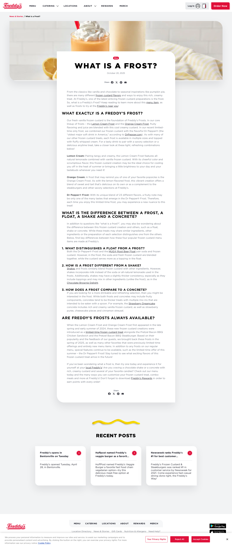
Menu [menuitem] (32, 6)
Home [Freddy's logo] (16, 526)
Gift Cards (117, 531)
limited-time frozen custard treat (104, 332)
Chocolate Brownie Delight (82, 282)
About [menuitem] (89, 7)
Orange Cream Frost (137, 124)
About (124, 523)
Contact (142, 536)
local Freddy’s (94, 367)
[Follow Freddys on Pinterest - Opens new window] (26, 534)
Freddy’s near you (107, 106)
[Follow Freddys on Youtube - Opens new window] (20, 534)
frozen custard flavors (108, 95)
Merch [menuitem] (124, 6)
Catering (91, 523)
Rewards (139, 523)
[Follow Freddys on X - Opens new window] (14, 534)
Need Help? (154, 531)
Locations (109, 523)
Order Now (220, 6)
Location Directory (81, 531)
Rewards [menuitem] (107, 6)
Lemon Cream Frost (103, 124)
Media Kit (91, 536)
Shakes (71, 268)
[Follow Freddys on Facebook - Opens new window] (8, 534)
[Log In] (194, 6)
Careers (131, 536)
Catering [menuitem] (50, 7)
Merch (154, 523)
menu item (152, 102)
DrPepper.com (133, 134)
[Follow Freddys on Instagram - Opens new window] (32, 534)
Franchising (104, 536)
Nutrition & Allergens (135, 531)
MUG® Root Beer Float (122, 251)
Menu (77, 523)
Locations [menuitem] (70, 6)
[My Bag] (204, 6)
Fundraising (119, 536)
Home (12, 6)
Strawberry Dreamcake (142, 303)
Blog (116, 58)
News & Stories (16, 16)
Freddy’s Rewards (141, 378)
